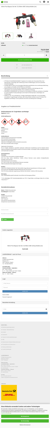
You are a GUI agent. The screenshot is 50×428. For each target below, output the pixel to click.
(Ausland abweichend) (33, 45)
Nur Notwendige (25, 421)
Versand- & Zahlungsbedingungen (9, 337)
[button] (3, 55)
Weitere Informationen (25, 425)
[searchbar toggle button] (40, 2)
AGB (3, 339)
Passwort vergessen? (7, 297)
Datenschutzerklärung (6, 413)
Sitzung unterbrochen (6, 347)
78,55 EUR (25, 249)
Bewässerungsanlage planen (8, 327)
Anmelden (25, 291)
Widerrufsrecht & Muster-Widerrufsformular (11, 342)
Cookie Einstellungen (6, 349)
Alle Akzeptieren (25, 416)
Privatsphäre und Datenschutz (8, 344)
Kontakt (4, 332)
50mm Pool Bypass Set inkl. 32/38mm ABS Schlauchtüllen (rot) (25, 246)
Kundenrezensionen (7, 213)
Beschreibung (5, 76)
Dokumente (5, 210)
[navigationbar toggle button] (48, 2)
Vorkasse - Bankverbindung (8, 329)
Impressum (4, 334)
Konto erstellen (5, 294)
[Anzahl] (25, 55)
